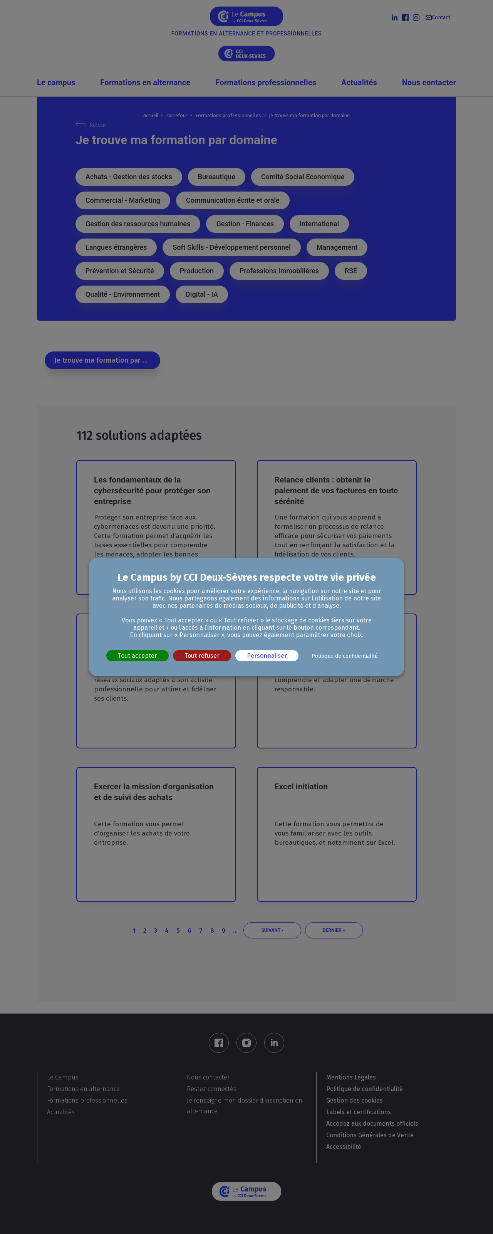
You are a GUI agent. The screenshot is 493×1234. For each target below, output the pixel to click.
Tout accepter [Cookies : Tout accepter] (137, 655)
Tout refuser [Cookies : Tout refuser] (202, 655)
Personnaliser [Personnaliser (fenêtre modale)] (267, 655)
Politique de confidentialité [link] (345, 656)
